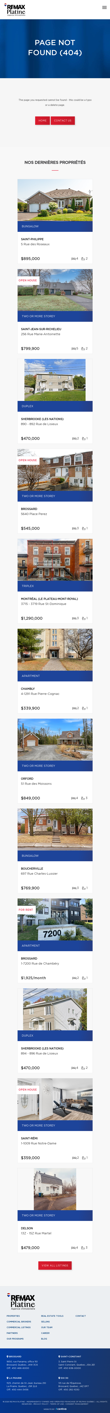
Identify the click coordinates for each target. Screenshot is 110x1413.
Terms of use (57, 1404)
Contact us (62, 121)
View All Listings (55, 1266)
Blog (44, 1339)
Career (45, 1333)
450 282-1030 (71, 1390)
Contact (81, 1316)
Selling (45, 1322)
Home (43, 121)
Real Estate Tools (52, 1316)
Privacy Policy (40, 1404)
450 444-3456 (20, 1390)
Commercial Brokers (19, 1322)
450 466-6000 (20, 1368)
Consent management (76, 1404)
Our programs (15, 1339)
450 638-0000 (72, 1368)
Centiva (61, 1409)
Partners (12, 1333)
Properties (13, 1316)
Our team (46, 1327)
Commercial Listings (19, 1327)
